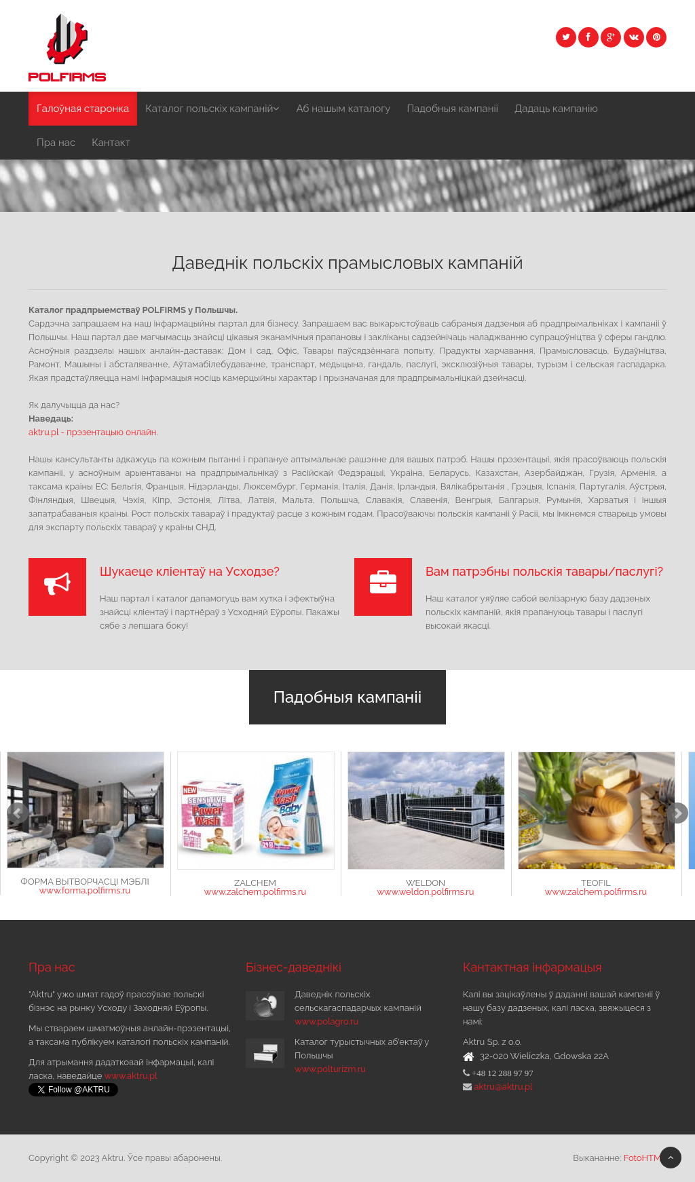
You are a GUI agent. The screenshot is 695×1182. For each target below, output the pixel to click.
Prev (18, 813)
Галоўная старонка (83, 109)
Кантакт (111, 142)
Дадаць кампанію (556, 109)
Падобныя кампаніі (452, 109)
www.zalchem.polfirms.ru (255, 892)
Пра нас (56, 142)
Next (677, 813)
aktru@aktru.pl (502, 1087)
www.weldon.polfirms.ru (425, 892)
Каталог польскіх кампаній (212, 109)
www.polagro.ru (326, 1021)
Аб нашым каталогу (343, 109)
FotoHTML (645, 1158)
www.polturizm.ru (330, 1069)
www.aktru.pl (131, 1076)
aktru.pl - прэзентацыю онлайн (92, 432)
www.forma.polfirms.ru (84, 890)
